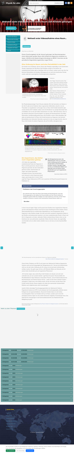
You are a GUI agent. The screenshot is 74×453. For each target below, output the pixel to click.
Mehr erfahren (26, 201)
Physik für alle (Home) (12, 37)
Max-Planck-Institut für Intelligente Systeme (55, 259)
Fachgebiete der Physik (13, 48)
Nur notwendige (20, 450)
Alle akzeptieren (10, 450)
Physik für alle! (13, 3)
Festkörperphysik (26, 46)
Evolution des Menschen (12, 421)
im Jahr (12, 365)
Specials (13, 50)
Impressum (8, 413)
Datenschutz (9, 415)
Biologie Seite (9, 426)
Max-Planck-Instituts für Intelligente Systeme (49, 303)
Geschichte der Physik (13, 45)
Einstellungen (30, 450)
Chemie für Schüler (10, 429)
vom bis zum (18, 350)
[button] (64, 28)
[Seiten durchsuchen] (41, 3)
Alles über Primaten (11, 423)
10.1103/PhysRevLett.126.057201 (59, 99)
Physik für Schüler (13, 42)
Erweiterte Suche (59, 3)
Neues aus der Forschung (13, 39)
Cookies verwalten (10, 418)
